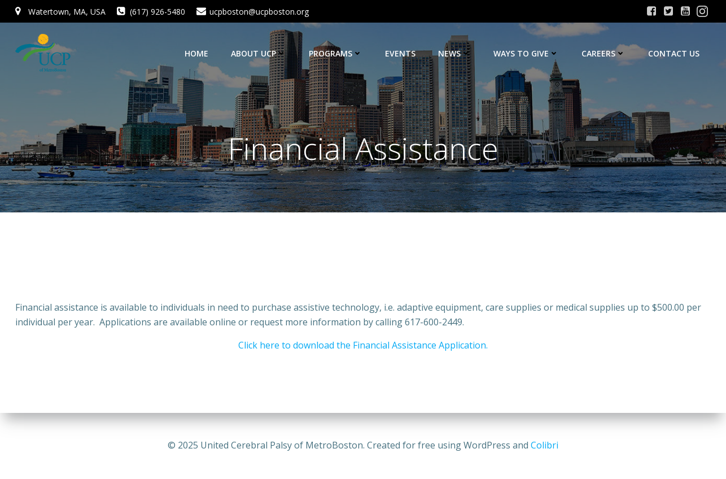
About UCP (258, 53)
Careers (603, 53)
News (454, 53)
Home (196, 53)
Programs (335, 53)
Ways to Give (526, 53)
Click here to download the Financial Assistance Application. (363, 345)
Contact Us (673, 53)
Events (400, 53)
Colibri (544, 445)
